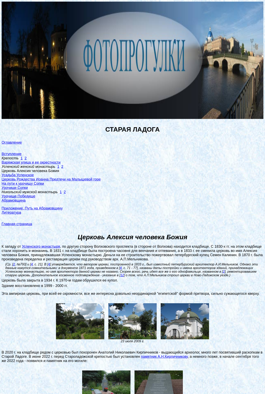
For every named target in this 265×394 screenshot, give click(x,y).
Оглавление (12, 142)
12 (122, 275)
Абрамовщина (14, 200)
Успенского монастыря (41, 246)
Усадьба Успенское (18, 175)
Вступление (12, 154)
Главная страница (17, 224)
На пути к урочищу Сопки (23, 184)
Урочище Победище (18, 196)
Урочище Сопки (15, 188)
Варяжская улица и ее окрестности (31, 162)
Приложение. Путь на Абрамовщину (32, 208)
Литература (11, 212)
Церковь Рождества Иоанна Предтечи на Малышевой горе (51, 179)
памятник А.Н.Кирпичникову (164, 357)
